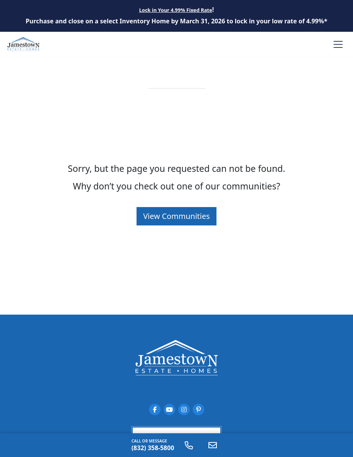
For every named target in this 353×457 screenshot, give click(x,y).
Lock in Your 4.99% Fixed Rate (175, 10)
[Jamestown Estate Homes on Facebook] (155, 409)
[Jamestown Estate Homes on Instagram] (184, 409)
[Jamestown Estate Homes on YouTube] (169, 409)
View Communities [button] (176, 216)
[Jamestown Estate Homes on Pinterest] (198, 409)
